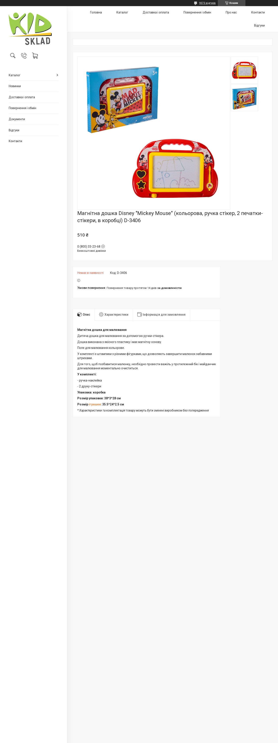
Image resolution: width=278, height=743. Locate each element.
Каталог (14, 75)
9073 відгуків (207, 3)
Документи (17, 119)
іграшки (95, 404)
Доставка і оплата (22, 97)
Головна (96, 12)
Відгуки (14, 130)
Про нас (231, 12)
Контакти (15, 141)
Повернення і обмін (22, 108)
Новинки (15, 86)
